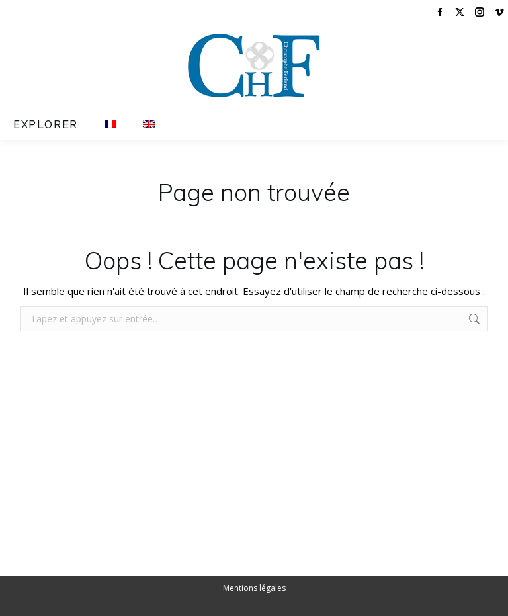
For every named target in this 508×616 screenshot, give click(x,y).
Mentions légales (254, 588)
